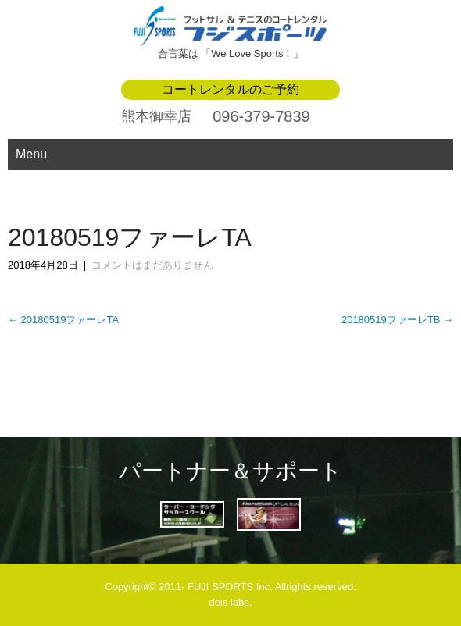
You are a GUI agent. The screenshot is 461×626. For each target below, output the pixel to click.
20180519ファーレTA (63, 319)
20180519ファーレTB (397, 319)
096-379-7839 (261, 116)
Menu (31, 154)
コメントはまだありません (152, 265)
